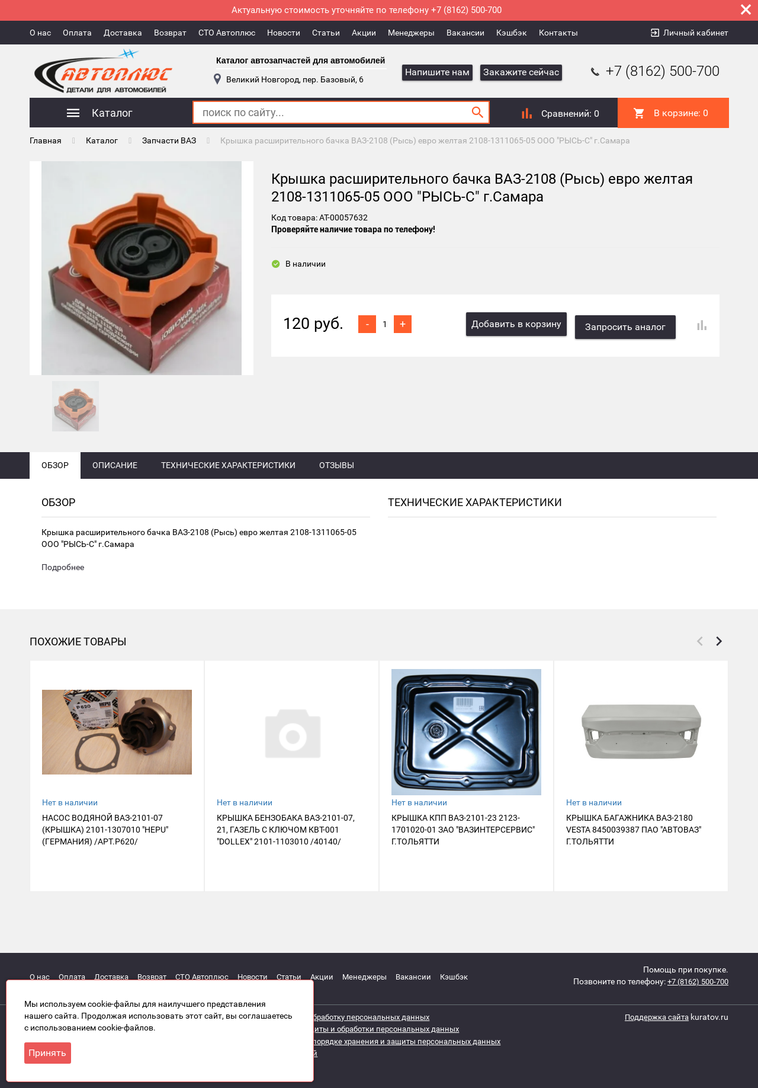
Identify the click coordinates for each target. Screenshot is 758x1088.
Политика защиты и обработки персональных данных (368, 1028)
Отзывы (336, 487)
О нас (40, 32)
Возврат (170, 32)
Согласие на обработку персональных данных (352, 1017)
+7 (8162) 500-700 (654, 71)
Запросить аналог (629, 322)
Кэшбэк (511, 32)
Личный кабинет (695, 32)
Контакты (558, 32)
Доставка (123, 32)
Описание (114, 487)
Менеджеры (411, 32)
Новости (283, 32)
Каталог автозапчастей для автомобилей (300, 60)
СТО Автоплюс (226, 32)
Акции (364, 32)
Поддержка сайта (654, 1017)
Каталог (102, 139)
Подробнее (62, 590)
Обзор (55, 487)
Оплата (77, 32)
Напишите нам (437, 72)
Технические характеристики (228, 487)
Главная (46, 139)
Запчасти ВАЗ (169, 139)
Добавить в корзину (516, 322)
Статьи (326, 32)
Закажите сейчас (521, 72)
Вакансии (465, 32)
